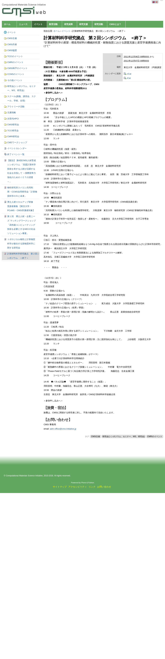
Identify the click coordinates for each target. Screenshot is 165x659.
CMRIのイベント (154, 436)
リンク (92, 487)
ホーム (7, 24)
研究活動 (98, 24)
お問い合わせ (104, 487)
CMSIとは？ (115, 24)
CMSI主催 (95, 436)
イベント (38, 24)
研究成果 (68, 24)
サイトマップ (60, 487)
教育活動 (53, 24)
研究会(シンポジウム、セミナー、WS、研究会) (123, 436)
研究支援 (83, 24)
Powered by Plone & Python (82, 483)
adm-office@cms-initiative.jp (63, 429)
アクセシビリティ (77, 487)
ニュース (23, 24)
